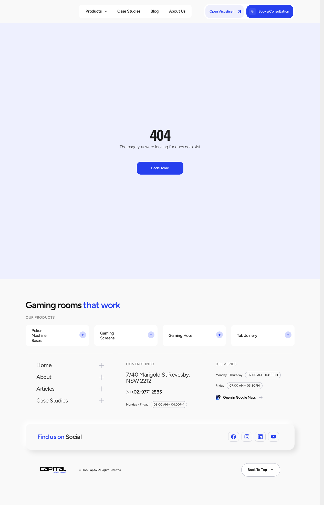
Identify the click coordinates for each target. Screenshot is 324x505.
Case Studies (128, 11)
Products (96, 11)
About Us (177, 11)
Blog (155, 11)
